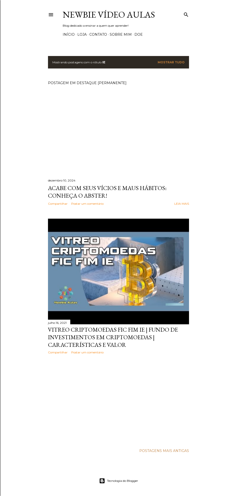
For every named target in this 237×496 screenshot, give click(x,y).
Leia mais (181, 203)
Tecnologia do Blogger (118, 481)
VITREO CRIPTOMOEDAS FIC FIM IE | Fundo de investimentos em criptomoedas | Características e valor (113, 337)
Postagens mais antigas (164, 451)
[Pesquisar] (186, 13)
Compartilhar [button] (58, 203)
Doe (138, 34)
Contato (98, 34)
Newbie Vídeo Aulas (109, 14)
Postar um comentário (87, 203)
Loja (82, 34)
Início (69, 34)
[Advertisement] (118, 400)
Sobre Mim (121, 34)
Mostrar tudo (171, 62)
